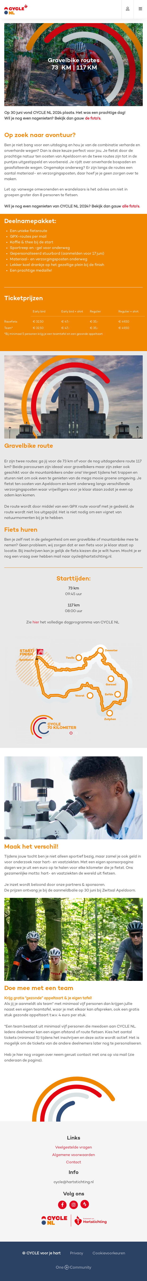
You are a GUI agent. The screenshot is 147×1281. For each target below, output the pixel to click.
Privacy (76, 1254)
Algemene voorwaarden (73, 1155)
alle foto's (130, 207)
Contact (73, 1163)
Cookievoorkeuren (108, 1254)
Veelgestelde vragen (73, 1148)
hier (36, 623)
